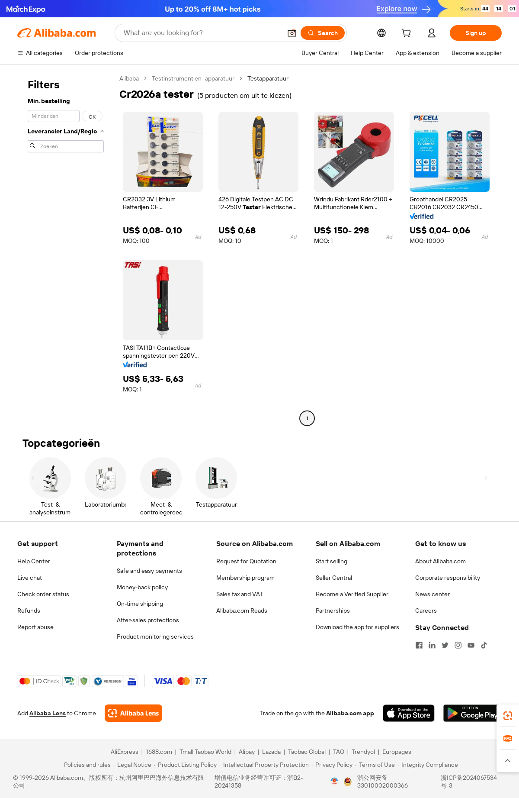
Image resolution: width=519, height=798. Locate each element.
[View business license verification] (334, 781)
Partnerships (333, 610)
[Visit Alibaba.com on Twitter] (445, 645)
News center (432, 594)
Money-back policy (142, 587)
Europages (396, 751)
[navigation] (65, 249)
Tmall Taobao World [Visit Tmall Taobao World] (205, 751)
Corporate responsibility (447, 577)
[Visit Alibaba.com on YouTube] (471, 645)
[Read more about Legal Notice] (132, 765)
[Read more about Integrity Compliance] (427, 765)
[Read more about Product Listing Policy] (185, 765)
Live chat (29, 577)
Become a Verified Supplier (352, 594)
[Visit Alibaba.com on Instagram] (458, 645)
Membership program (245, 577)
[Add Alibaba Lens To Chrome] (133, 713)
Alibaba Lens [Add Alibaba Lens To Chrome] (47, 713)
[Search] (323, 33)
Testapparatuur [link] (267, 78)
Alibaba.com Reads (241, 610)
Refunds (28, 610)
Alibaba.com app (350, 713)
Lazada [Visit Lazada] (271, 751)
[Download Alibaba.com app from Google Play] (472, 713)
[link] (508, 715)
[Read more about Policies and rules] (86, 765)
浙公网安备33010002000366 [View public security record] (382, 781)
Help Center (33, 561)
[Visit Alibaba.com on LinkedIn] (432, 645)
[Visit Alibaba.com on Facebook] (419, 645)
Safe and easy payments (149, 570)
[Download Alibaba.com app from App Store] (409, 713)
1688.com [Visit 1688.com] (159, 751)
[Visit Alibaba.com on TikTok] (484, 645)
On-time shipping (140, 603)
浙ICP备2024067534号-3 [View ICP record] (469, 781)
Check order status (43, 594)
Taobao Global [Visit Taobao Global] (307, 751)
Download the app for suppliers (357, 627)
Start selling (331, 561)
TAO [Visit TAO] (338, 751)
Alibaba (129, 78)
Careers (426, 610)
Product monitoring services (155, 636)
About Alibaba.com (440, 561)
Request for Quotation (246, 561)
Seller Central (334, 577)
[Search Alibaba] (202, 33)
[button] (292, 33)
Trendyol (363, 751)
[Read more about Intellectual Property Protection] (264, 765)
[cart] (407, 34)
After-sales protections (148, 620)
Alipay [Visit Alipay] (247, 751)
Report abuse (35, 627)
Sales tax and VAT (239, 594)
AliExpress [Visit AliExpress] (124, 751)
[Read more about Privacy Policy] (331, 765)
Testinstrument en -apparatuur (193, 78)
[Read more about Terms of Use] (375, 765)
